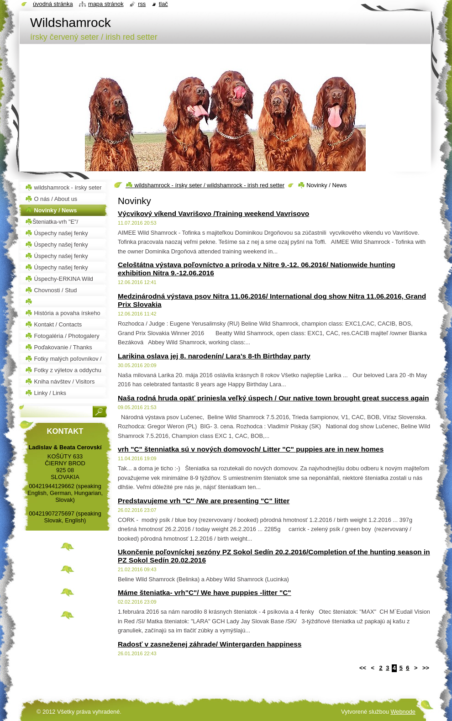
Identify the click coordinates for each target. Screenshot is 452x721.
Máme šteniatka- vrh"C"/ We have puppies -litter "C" (204, 592)
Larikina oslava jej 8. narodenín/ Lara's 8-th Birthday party (214, 356)
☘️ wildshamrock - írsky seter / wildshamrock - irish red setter (205, 185)
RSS (142, 3)
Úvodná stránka (53, 3)
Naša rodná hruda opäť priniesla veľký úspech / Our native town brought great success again (273, 398)
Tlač (163, 3)
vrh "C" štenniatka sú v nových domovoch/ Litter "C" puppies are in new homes (251, 449)
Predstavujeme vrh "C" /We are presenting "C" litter (203, 501)
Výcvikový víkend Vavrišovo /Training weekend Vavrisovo (213, 213)
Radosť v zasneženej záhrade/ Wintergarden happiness (209, 644)
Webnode (402, 711)
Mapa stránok (106, 3)
